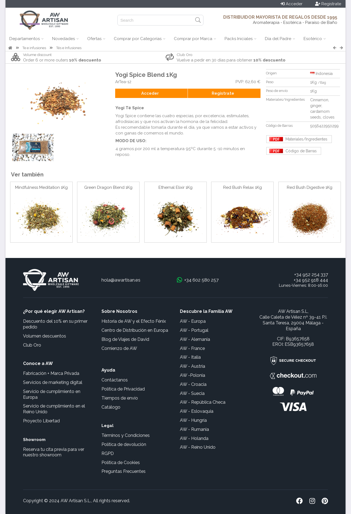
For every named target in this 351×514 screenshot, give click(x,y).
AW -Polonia (192, 375)
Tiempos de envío (119, 398)
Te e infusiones (34, 48)
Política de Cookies (120, 462)
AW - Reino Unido (198, 447)
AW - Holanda (194, 438)
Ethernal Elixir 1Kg (175, 187)
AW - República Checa (202, 402)
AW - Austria (192, 366)
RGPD (107, 453)
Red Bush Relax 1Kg (242, 187)
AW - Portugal (194, 330)
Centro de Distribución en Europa (134, 330)
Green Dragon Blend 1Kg (108, 187)
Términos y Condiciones (125, 435)
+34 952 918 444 (311, 280)
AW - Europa (193, 321)
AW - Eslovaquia (196, 411)
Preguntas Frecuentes (123, 471)
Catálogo (110, 407)
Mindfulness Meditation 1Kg (41, 187)
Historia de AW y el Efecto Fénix (133, 321)
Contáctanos (114, 380)
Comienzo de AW (119, 348)
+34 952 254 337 (311, 274)
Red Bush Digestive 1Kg (309, 187)
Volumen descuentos (44, 336)
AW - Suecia (192, 393)
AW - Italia (190, 357)
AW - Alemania (195, 339)
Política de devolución (123, 444)
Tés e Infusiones (68, 48)
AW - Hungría (193, 420)
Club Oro (32, 345)
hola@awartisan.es (120, 280)
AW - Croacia (193, 384)
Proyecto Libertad (41, 420)
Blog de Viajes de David (125, 339)
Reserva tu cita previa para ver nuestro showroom (53, 452)
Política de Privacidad (123, 389)
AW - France (192, 348)
